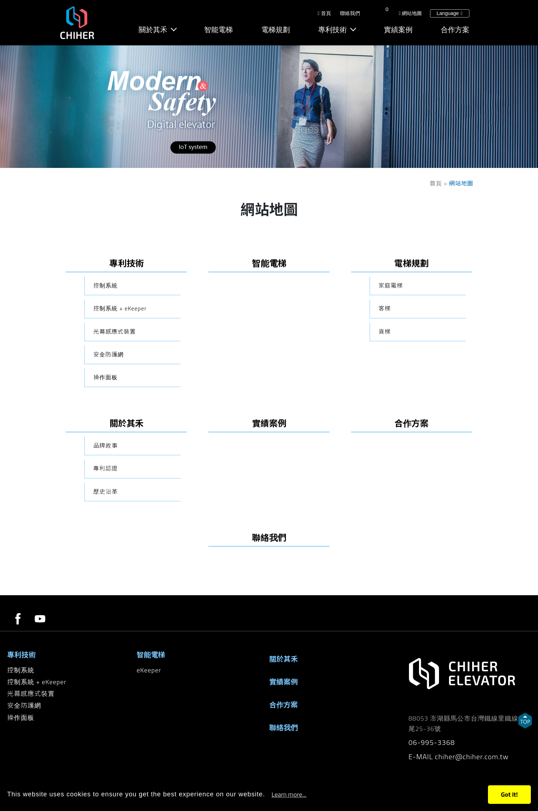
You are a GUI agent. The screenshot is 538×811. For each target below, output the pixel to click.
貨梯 (385, 399)
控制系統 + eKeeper (120, 376)
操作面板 (105, 445)
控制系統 (105, 353)
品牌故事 (105, 513)
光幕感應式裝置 (114, 399)
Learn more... (288, 794)
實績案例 (398, 30)
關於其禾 (154, 30)
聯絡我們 (349, 14)
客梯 (385, 376)
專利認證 (105, 536)
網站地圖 (410, 14)
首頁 (324, 14)
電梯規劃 (276, 30)
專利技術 (333, 30)
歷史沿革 (105, 559)
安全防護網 (108, 422)
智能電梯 (219, 30)
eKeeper (149, 670)
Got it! (509, 794)
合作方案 (455, 30)
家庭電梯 (391, 353)
